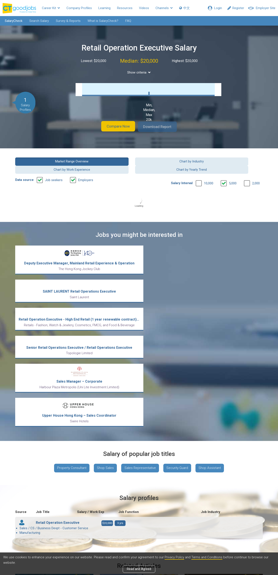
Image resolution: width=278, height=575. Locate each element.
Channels (164, 8)
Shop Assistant (212, 371)
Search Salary (37, 21)
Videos (144, 8)
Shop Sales (104, 371)
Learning (104, 8)
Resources (124, 8)
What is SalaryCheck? (101, 21)
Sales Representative (140, 371)
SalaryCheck (12, 21)
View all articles (139, 528)
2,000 (256, 175)
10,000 (208, 175)
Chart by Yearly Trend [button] (234, 161)
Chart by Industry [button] (107, 161)
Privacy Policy (175, 557)
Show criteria (139, 72)
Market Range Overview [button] (43, 161)
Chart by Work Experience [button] (170, 161)
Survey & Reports (66, 21)
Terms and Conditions (208, 557)
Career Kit (51, 8)
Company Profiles (79, 8)
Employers (85, 172)
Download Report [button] (160, 126)
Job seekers (54, 172)
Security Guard (179, 371)
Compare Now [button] (115, 126)
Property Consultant (69, 371)
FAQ (127, 21)
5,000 (233, 175)
